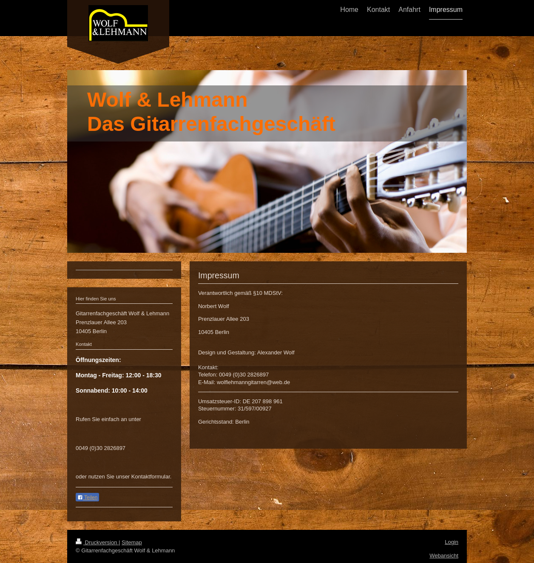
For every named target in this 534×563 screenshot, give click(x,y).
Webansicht (443, 555)
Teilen (87, 498)
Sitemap (132, 542)
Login (451, 542)
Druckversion (97, 542)
